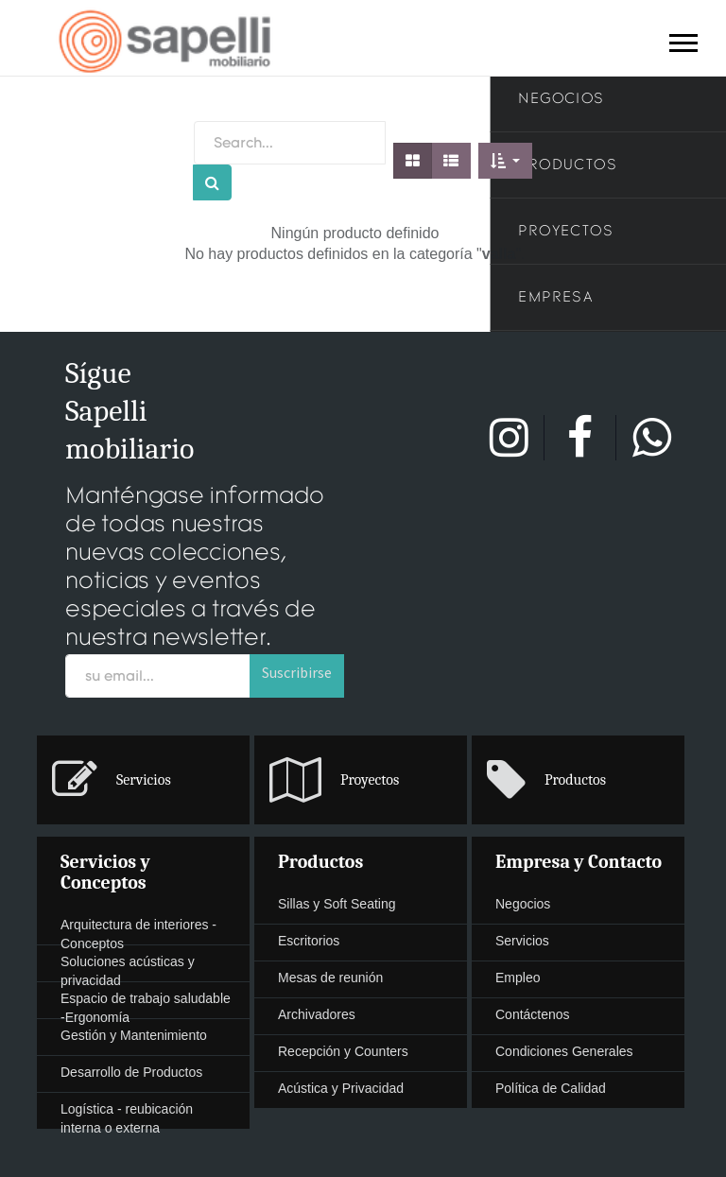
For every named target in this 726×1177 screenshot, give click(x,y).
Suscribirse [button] (297, 672)
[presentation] (143, 780)
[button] (505, 161)
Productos (320, 862)
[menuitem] (363, 780)
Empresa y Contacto (578, 862)
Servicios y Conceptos (105, 872)
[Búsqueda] (212, 182)
